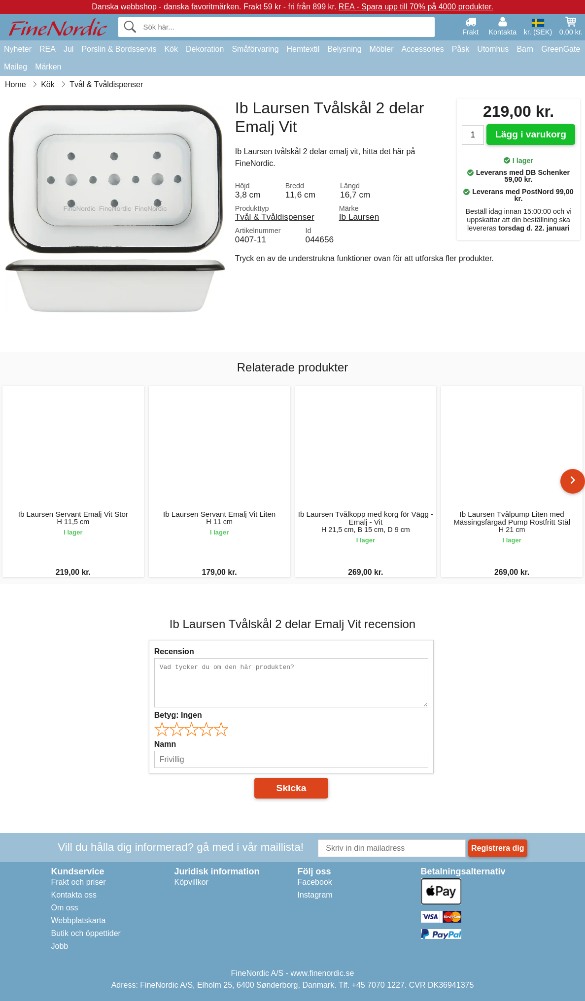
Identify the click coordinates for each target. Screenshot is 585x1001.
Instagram (315, 895)
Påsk (461, 49)
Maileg (15, 67)
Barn (524, 49)
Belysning (344, 49)
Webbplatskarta (78, 920)
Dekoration (205, 49)
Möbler (382, 49)
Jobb (60, 946)
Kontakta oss (74, 895)
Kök (171, 49)
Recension (174, 651)
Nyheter (18, 49)
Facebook (315, 882)
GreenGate (560, 49)
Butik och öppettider (86, 933)
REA (47, 49)
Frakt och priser (78, 882)
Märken (48, 67)
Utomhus (493, 49)
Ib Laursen (359, 217)
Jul (68, 49)
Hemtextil (303, 49)
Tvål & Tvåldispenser (274, 217)
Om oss (64, 907)
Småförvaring (255, 49)
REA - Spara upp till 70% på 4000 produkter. (416, 6)
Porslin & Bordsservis (118, 49)
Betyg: (178, 715)
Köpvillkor (191, 882)
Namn (165, 744)
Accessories (423, 49)
